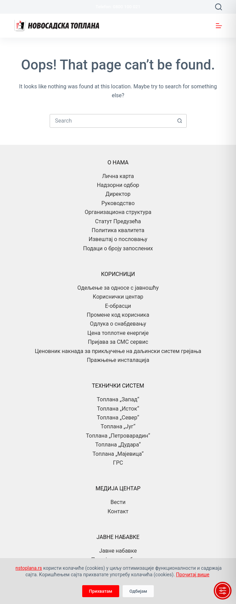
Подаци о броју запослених (118, 248)
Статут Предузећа (118, 221)
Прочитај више (192, 574)
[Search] (218, 6)
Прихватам (100, 591)
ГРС (118, 463)
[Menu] (219, 26)
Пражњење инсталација (118, 360)
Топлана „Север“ (118, 417)
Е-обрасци (118, 306)
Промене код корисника (118, 315)
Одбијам (138, 591)
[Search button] (179, 120)
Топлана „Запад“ (118, 399)
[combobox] (111, 121)
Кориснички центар (118, 296)
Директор (118, 194)
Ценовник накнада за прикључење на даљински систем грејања (118, 351)
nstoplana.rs (28, 568)
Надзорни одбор (118, 185)
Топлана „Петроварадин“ (118, 435)
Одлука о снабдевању (118, 323)
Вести (118, 502)
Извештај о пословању (118, 239)
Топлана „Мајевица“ (118, 454)
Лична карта (118, 176)
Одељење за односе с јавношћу (118, 288)
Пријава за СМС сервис (118, 342)
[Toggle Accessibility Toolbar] (222, 590)
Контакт (118, 511)
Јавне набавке (118, 551)
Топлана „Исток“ (118, 408)
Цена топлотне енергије (118, 333)
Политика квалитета (118, 230)
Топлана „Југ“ (118, 426)
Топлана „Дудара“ (118, 444)
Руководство (118, 203)
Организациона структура (118, 212)
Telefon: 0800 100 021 (118, 6)
